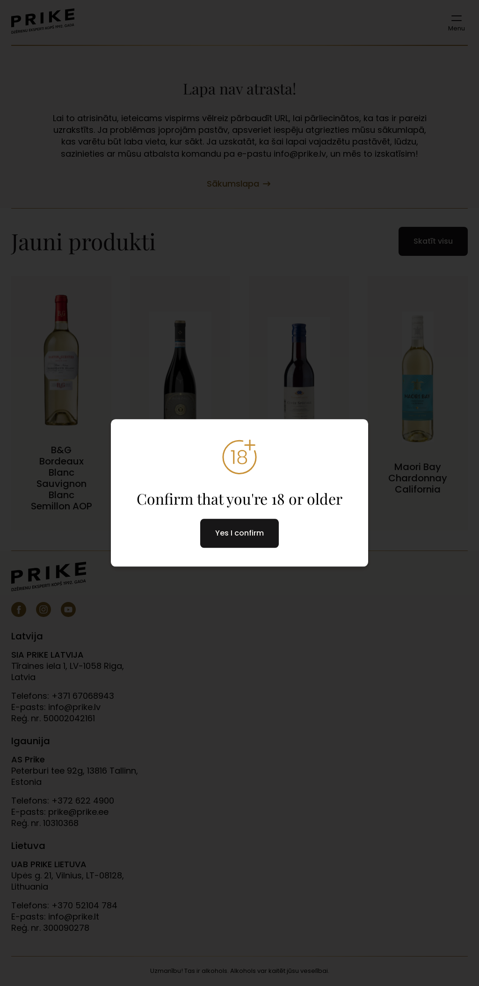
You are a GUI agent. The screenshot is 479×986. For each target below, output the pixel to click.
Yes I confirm (239, 533)
